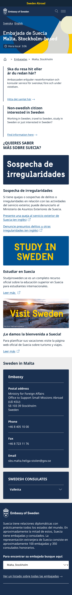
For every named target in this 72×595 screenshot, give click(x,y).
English (18, 23)
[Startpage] (6, 59)
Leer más (9, 293)
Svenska (8, 23)
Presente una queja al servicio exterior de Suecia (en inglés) (31, 218)
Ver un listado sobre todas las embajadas (31, 576)
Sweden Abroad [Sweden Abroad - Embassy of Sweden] (36, 3)
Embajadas (20, 59)
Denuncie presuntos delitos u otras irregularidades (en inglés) (27, 228)
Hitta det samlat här (19, 99)
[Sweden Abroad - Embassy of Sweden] (19, 11)
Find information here (20, 134)
